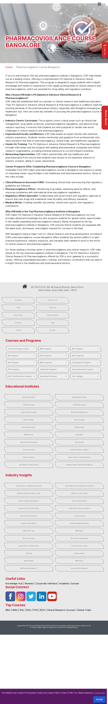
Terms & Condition (52, 315)
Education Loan (52, 300)
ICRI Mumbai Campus (79, 405)
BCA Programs (53, 355)
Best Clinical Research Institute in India (28, 493)
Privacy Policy (18, 315)
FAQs (18, 307)
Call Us (105, 49)
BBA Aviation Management (79, 412)
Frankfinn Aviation (79, 553)
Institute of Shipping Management (29, 501)
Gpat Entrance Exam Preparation (29, 508)
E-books (18, 330)
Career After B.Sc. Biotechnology (28, 546)
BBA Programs (53, 349)
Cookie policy (99, 693)
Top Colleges (85, 376)
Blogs (52, 322)
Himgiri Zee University (28, 397)
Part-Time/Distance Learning (21, 376)
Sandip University (79, 427)
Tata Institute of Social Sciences (28, 465)
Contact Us (52, 307)
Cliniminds (29, 553)
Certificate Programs (53, 369)
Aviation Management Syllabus (79, 523)
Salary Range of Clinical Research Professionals (79, 486)
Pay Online (18, 300)
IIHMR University (28, 435)
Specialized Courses (53, 376)
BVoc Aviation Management (79, 538)
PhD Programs (21, 369)
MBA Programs (53, 362)
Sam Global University (28, 427)
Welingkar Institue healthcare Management (79, 465)
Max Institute (79, 435)
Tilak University (79, 442)
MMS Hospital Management (28, 568)
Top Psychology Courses (21, 349)
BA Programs (21, 355)
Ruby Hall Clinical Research (79, 568)
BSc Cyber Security (28, 538)
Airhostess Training (79, 516)
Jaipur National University (28, 412)
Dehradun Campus (28, 450)
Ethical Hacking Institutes (79, 501)
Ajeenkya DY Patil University (28, 442)
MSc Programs (85, 355)
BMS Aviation (79, 531)
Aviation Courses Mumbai (28, 523)
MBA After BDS (28, 561)
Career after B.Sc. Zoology (79, 546)
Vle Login (52, 330)
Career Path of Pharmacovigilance (79, 508)
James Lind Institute (28, 457)
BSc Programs (85, 349)
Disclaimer (18, 322)
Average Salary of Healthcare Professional (29, 486)
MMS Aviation (79, 561)
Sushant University (28, 420)
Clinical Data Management (28, 516)
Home (9, 67)
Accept (99, 699)
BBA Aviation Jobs (28, 531)
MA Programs (21, 362)
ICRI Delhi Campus (28, 405)
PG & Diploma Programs (85, 362)
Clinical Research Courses (85, 369)
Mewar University (79, 420)
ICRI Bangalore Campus (79, 397)
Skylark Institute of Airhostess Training (79, 457)
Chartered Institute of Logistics (79, 450)
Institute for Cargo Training (79, 493)
